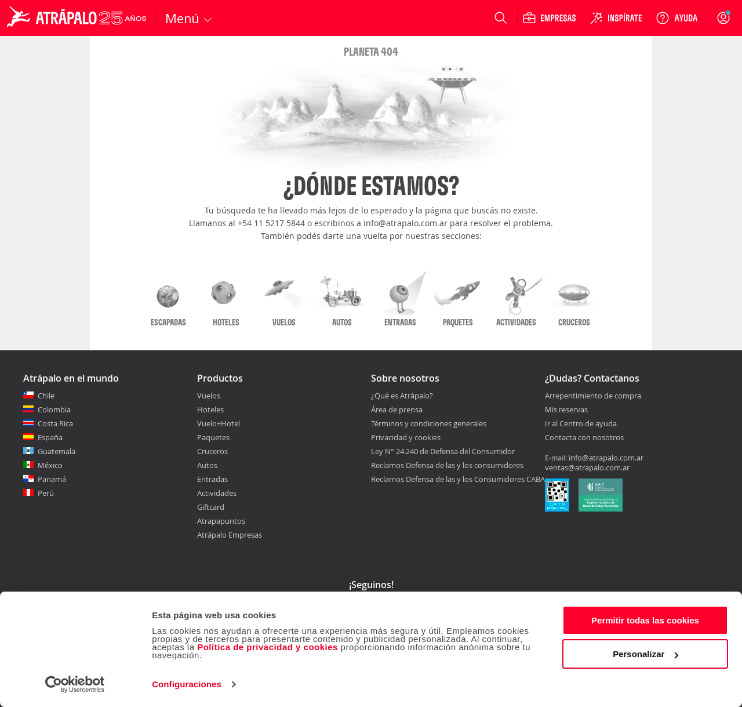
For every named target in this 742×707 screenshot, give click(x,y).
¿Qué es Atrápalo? (402, 395)
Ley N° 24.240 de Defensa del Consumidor (443, 451)
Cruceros (212, 451)
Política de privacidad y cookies (267, 647)
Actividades (217, 493)
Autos (207, 465)
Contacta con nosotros (584, 438)
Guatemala (56, 451)
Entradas (212, 479)
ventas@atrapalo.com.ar (587, 467)
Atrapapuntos (221, 521)
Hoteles (210, 409)
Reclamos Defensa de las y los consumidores (447, 465)
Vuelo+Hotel (218, 423)
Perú (46, 493)
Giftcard (210, 507)
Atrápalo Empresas (229, 535)
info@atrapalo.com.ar (606, 457)
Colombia (54, 409)
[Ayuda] (676, 18)
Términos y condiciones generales (428, 423)
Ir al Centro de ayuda (581, 424)
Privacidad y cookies (406, 437)
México (50, 465)
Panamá (52, 479)
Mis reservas (566, 410)
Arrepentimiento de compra (593, 396)
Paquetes (213, 437)
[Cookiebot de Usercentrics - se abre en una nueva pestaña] (75, 684)
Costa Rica (55, 423)
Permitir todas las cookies (645, 620)
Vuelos (208, 395)
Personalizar (645, 654)
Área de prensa (397, 409)
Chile (46, 395)
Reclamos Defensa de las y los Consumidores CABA (458, 479)
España (50, 437)
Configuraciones (186, 684)
